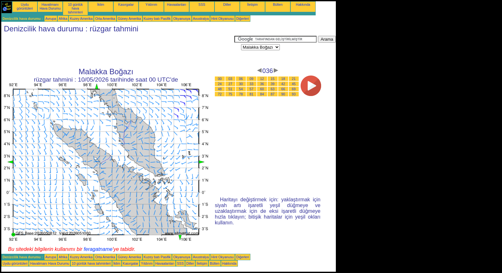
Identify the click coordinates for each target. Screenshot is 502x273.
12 (262, 79)
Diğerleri (242, 18)
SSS (201, 4)
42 (283, 84)
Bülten (277, 4)
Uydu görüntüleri (25, 6)
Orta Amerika (105, 18)
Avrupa (50, 18)
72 (220, 94)
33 (252, 84)
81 (252, 94)
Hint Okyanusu (222, 18)
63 (273, 89)
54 (241, 89)
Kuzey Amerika (81, 18)
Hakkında (303, 4)
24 (220, 84)
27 (230, 84)
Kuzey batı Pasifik (157, 18)
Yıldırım (151, 4)
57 (252, 89)
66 (283, 89)
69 (294, 89)
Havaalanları (176, 4)
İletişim (252, 4)
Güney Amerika (129, 18)
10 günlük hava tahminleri (75, 8)
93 (294, 94)
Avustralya (201, 18)
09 (252, 79)
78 (241, 94)
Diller (227, 4)
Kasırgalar (126, 4)
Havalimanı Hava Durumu (50, 6)
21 (294, 79)
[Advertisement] (117, 50)
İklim (100, 4)
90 (283, 94)
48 (220, 89)
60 (262, 89)
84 (262, 94)
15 (273, 79)
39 (273, 84)
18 (283, 79)
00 (220, 79)
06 (241, 79)
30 (241, 84)
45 (294, 84)
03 (230, 79)
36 (262, 84)
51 (230, 89)
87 (273, 94)
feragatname (98, 249)
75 (230, 94)
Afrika (63, 18)
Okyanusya (181, 18)
